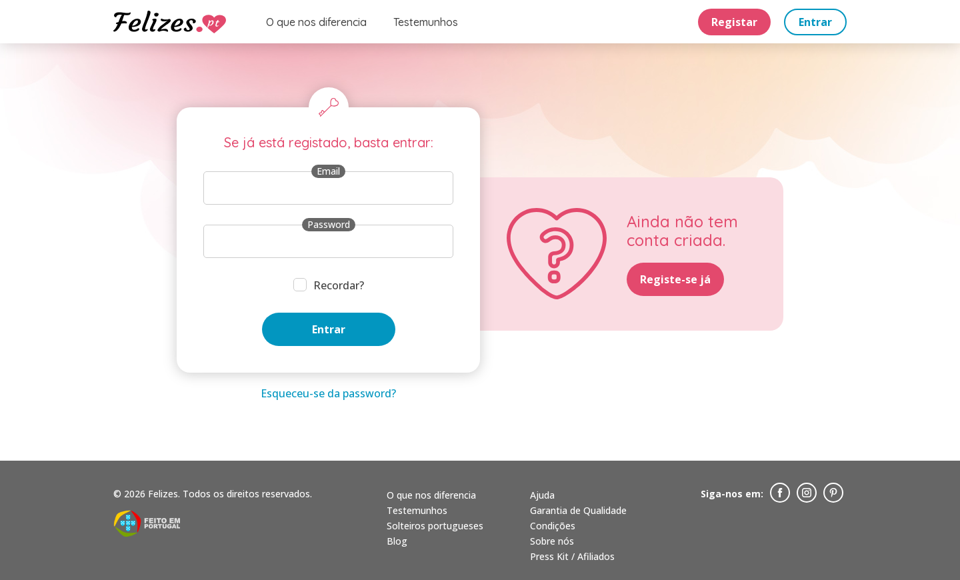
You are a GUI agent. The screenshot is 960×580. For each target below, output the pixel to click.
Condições (552, 525)
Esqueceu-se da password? (328, 393)
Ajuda (542, 495)
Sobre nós (552, 541)
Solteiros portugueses (435, 525)
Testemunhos (425, 22)
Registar (734, 22)
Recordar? (338, 285)
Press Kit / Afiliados (572, 556)
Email (328, 171)
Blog (397, 541)
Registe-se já (675, 279)
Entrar (815, 22)
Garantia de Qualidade (578, 510)
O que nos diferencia (316, 22)
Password (328, 224)
